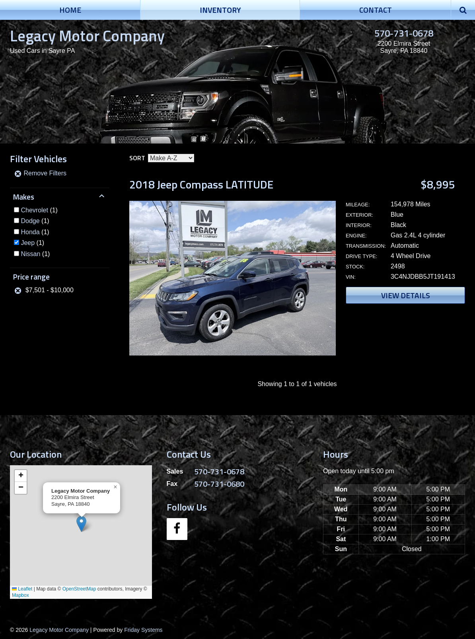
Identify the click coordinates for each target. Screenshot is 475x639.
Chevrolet (34, 210)
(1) (39, 210)
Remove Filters (40, 173)
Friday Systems (143, 630)
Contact (375, 10)
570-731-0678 (403, 33)
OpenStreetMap (79, 589)
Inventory (220, 10)
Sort (137, 158)
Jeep (28, 242)
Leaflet (22, 589)
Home (70, 10)
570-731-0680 (219, 484)
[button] (81, 524)
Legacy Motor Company (87, 35)
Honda (30, 232)
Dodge (30, 221)
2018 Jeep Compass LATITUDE (201, 184)
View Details (405, 295)
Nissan (30, 254)
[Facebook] (177, 529)
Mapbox (20, 595)
